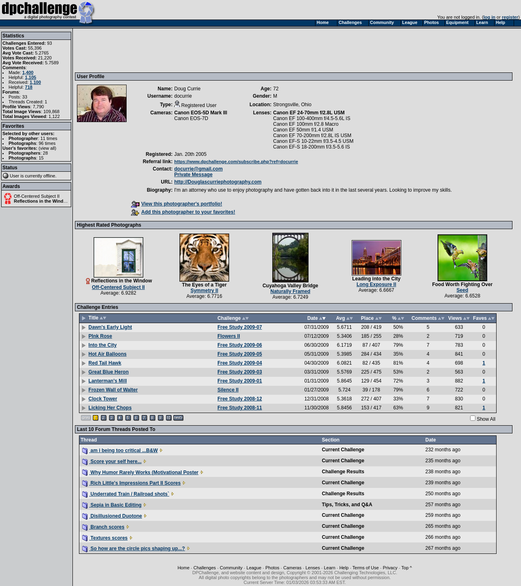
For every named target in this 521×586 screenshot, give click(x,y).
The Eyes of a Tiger (204, 285)
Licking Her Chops (109, 408)
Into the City (102, 345)
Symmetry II (204, 290)
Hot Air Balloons (107, 354)
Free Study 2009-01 (239, 381)
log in (489, 17)
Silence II (228, 390)
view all (47, 148)
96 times (47, 143)
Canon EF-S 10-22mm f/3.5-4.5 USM (313, 141)
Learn (329, 567)
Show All (486, 419)
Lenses (312, 567)
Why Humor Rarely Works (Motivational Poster (140, 472)
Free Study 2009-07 (239, 327)
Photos (272, 567)
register (510, 17)
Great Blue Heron (108, 372)
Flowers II (228, 336)
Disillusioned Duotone (112, 516)
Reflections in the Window (42, 201)
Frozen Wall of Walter (113, 390)
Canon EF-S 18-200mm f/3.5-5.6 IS (311, 147)
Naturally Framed (290, 291)
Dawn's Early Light (110, 327)
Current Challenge (343, 450)
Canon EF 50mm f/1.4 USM (303, 130)
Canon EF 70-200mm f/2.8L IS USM (312, 135)
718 (28, 87)
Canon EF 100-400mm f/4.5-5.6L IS (311, 118)
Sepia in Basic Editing (112, 505)
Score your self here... (112, 461)
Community (231, 567)
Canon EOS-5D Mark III (200, 113)
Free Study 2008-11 (239, 408)
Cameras (292, 567)
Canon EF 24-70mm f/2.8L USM (309, 113)
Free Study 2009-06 (239, 345)
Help (344, 567)
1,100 (35, 82)
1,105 (30, 77)
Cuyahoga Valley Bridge (290, 286)
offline (49, 175)
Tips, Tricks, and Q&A (347, 504)
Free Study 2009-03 (239, 372)
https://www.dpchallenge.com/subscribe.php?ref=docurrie (236, 161)
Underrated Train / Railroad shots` (125, 494)
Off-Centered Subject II (36, 196)
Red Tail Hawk (104, 363)
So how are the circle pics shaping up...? (133, 548)
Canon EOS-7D (191, 118)
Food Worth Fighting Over (462, 284)
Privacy (390, 567)
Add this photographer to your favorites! (183, 212)
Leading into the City (376, 279)
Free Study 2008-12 (239, 399)
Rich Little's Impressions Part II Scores (131, 483)
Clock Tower (102, 399)
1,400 (28, 72)
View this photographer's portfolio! (176, 204)
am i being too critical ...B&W (120, 450)
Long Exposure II (376, 284)
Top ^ (406, 567)
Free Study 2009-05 (239, 354)
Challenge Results (343, 471)
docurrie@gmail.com (198, 169)
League (254, 567)
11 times (48, 138)
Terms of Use (365, 567)
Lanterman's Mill (107, 381)
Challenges (204, 567)
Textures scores (105, 538)
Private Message (193, 174)
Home (183, 567)
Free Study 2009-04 (239, 363)
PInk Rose (100, 336)
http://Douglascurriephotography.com (217, 182)
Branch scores (103, 527)
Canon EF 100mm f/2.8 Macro (306, 124)
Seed (462, 290)
